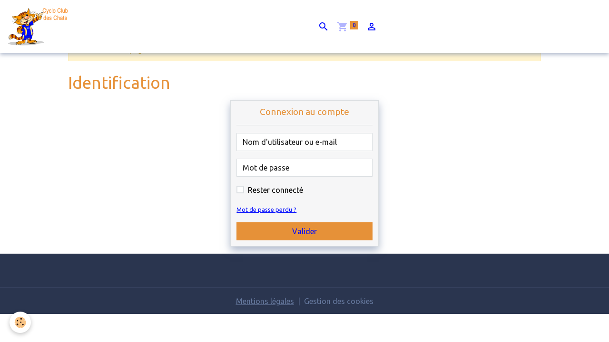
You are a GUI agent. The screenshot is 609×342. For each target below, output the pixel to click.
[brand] (41, 27)
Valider (304, 231)
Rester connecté (275, 190)
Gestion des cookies (338, 301)
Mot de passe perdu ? (266, 209)
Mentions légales (265, 301)
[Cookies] (20, 322)
